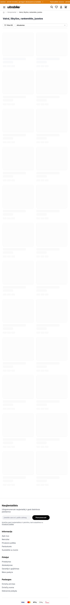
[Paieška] (51, 7)
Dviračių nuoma (8, 587)
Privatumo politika (8, 524)
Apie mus (5, 536)
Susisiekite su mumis (10, 550)
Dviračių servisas (8, 584)
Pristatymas (6, 562)
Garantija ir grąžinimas (10, 569)
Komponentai (11, 12)
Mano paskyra (7, 572)
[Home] (4, 12)
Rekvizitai (5, 539)
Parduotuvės (7, 546)
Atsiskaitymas (7, 565)
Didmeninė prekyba (9, 591)
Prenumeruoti (41, 518)
